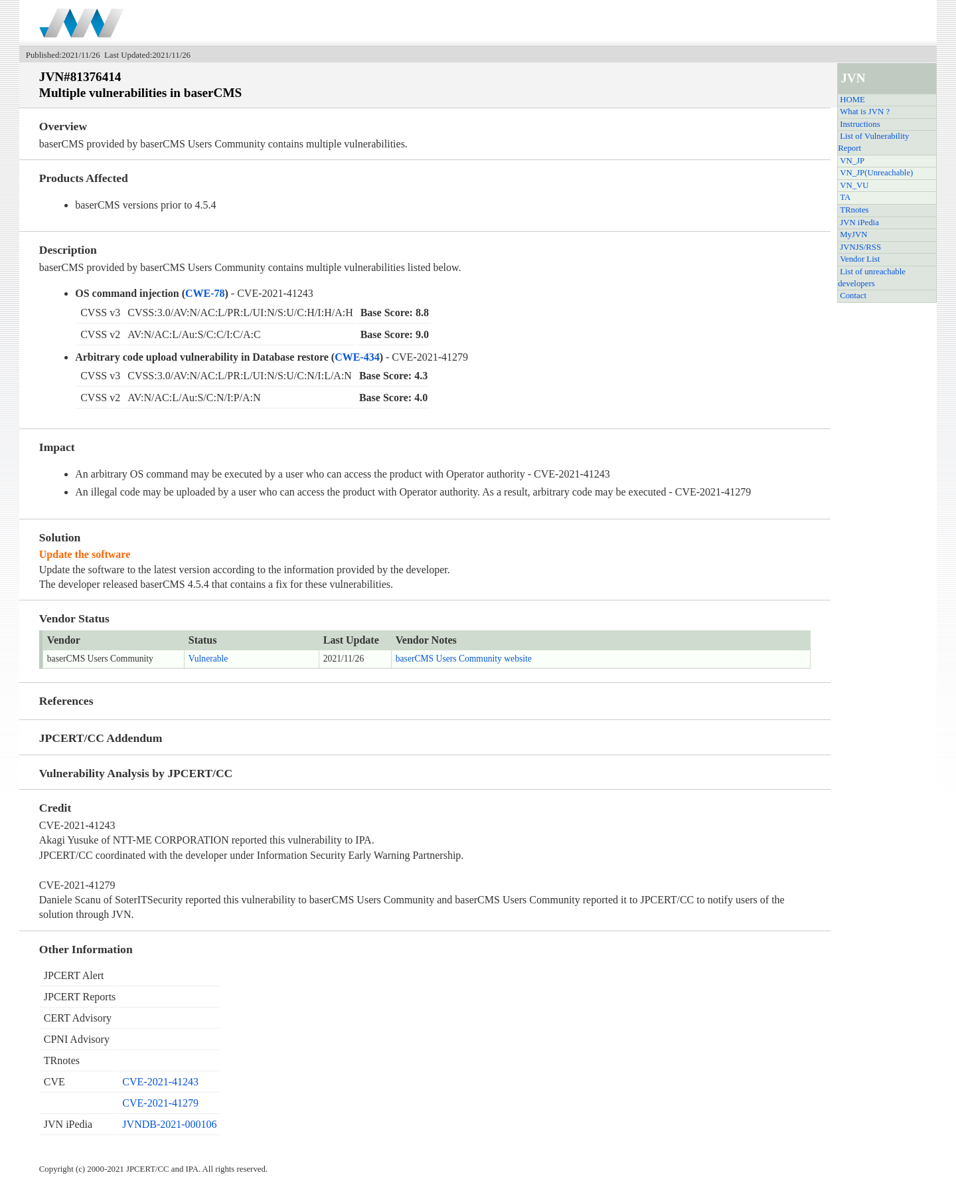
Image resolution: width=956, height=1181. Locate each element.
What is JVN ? (865, 111)
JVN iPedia (859, 222)
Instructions (860, 124)
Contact (853, 295)
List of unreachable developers (872, 277)
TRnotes (854, 210)
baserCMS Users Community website (464, 659)
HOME (852, 99)
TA (845, 197)
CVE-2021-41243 (160, 1081)
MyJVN (853, 234)
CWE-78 (205, 293)
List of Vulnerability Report (873, 142)
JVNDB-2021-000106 (169, 1124)
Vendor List (860, 259)
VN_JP (852, 160)
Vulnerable (208, 659)
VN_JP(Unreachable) (876, 172)
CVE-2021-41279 (160, 1103)
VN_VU (854, 185)
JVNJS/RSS (860, 247)
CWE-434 (357, 357)
